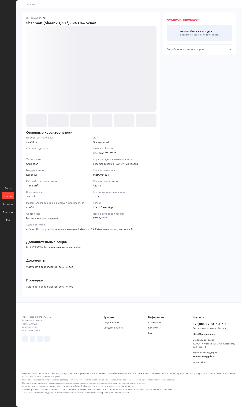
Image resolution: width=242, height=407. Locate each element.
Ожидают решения (113, 328)
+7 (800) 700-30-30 (209, 324)
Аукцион (31, 4)
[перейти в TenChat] (47, 339)
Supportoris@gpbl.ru (204, 357)
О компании (154, 323)
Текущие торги (111, 323)
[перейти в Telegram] (32, 339)
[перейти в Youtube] (40, 339)
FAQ (150, 333)
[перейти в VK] (25, 339)
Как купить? (154, 328)
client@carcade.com (204, 334)
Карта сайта (199, 362)
